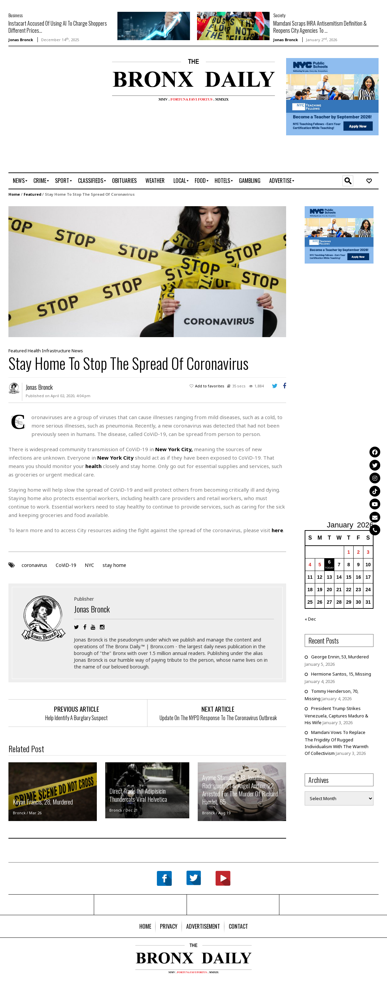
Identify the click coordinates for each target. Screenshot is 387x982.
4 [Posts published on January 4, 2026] (310, 564)
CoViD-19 (66, 565)
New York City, (174, 449)
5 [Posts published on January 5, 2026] (320, 564)
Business (15, 15)
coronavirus (34, 565)
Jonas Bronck (20, 39)
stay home (114, 565)
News (77, 351)
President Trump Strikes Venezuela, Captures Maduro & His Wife (336, 715)
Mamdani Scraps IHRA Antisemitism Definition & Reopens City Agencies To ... (320, 26)
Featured (32, 194)
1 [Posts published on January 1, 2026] (349, 552)
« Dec (310, 619)
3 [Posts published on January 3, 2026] (368, 552)
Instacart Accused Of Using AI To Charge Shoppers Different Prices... (57, 26)
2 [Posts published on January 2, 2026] (358, 552)
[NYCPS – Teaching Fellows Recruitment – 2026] (332, 96)
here (277, 530)
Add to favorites (209, 385)
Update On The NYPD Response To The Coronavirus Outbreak (218, 718)
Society (279, 15)
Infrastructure (56, 351)
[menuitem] (18, 181)
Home (14, 194)
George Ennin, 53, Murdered (340, 657)
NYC (89, 565)
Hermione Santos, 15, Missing (341, 674)
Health (34, 351)
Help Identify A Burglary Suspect (76, 718)
